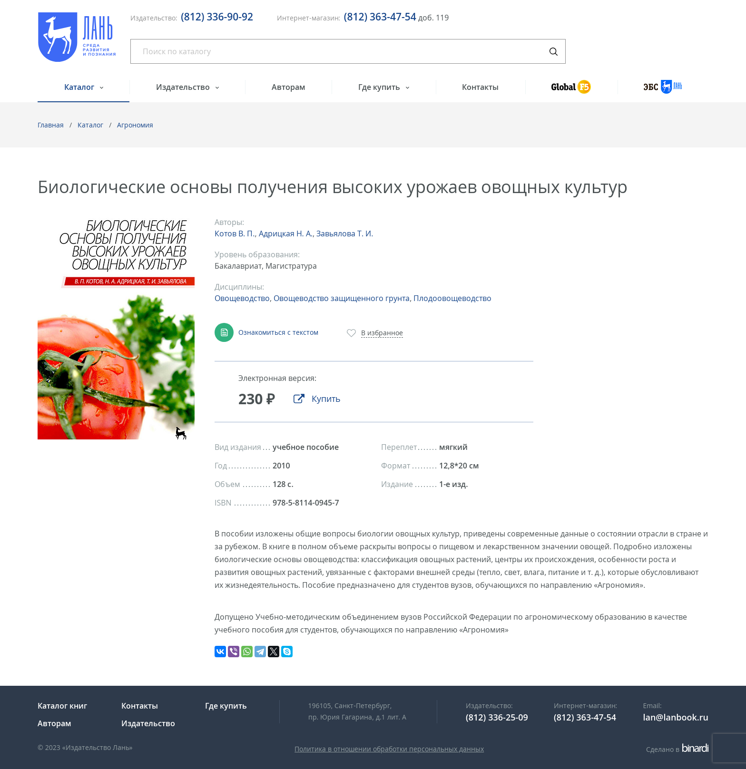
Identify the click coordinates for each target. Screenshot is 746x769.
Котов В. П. (235, 233)
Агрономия (135, 124)
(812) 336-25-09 (497, 717)
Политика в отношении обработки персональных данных (389, 748)
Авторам (288, 87)
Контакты (480, 87)
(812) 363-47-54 (380, 16)
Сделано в (677, 749)
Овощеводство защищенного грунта (342, 298)
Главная (51, 124)
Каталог (80, 87)
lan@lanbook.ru (675, 717)
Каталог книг (62, 706)
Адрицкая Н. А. (286, 233)
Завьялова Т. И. (344, 233)
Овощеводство (242, 298)
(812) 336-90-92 (217, 16)
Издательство (184, 87)
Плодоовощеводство (452, 298)
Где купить (380, 87)
